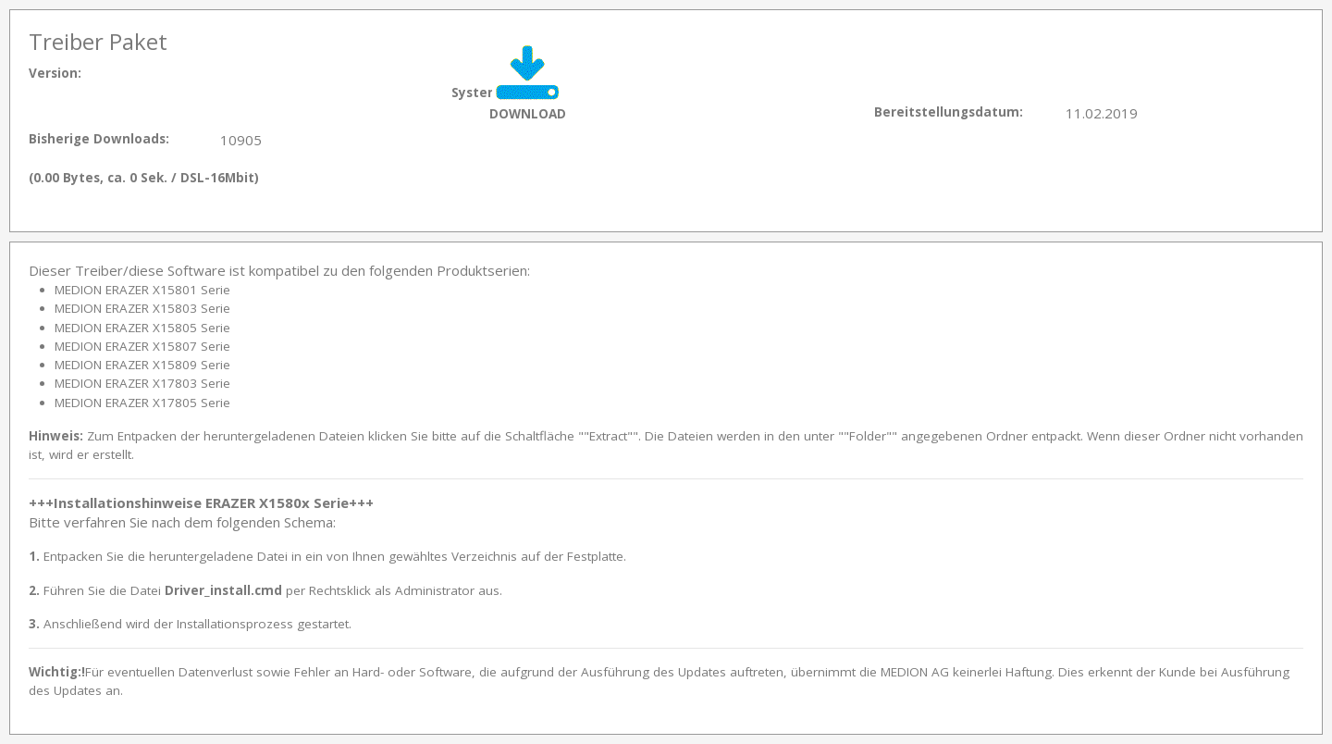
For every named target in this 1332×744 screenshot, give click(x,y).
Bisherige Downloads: (99, 138)
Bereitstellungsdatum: (948, 112)
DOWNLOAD (527, 113)
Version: (55, 73)
